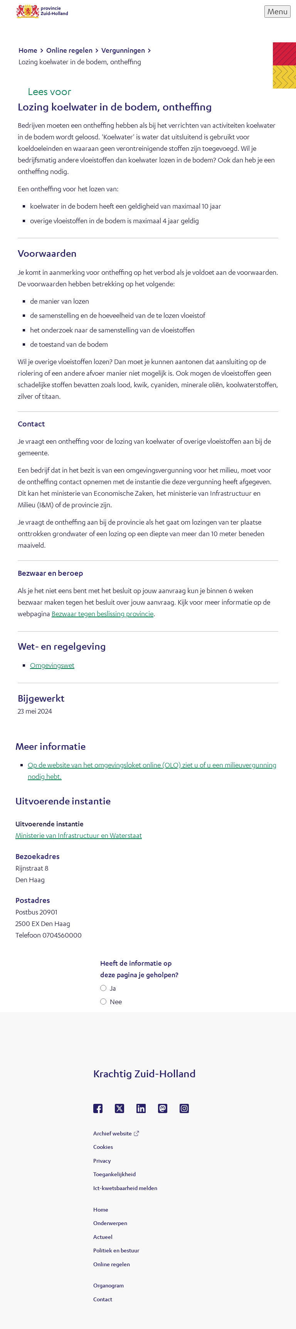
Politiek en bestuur (116, 1250)
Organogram (108, 1285)
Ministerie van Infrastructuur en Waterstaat (78, 835)
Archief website (112, 1133)
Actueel (103, 1236)
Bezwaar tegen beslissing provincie (102, 613)
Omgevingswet (52, 665)
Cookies (103, 1146)
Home (100, 1209)
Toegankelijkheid (114, 1173)
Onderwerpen (110, 1222)
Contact (102, 1299)
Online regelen (111, 1263)
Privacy (102, 1160)
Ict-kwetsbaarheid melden (125, 1187)
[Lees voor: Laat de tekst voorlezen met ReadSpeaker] (44, 92)
